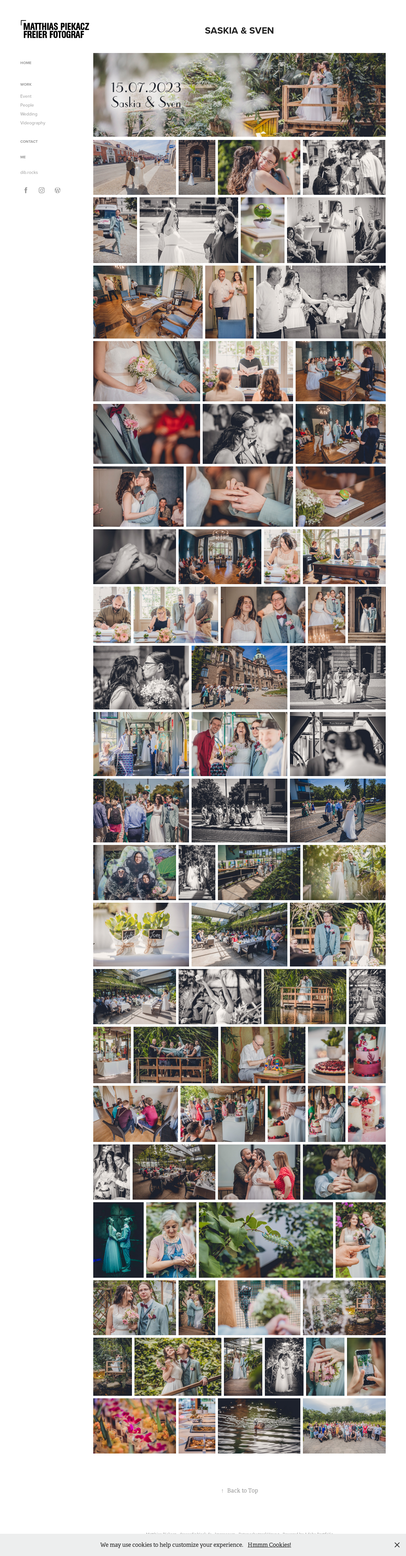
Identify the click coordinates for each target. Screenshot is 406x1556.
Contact (29, 141)
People (27, 105)
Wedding (28, 114)
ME (23, 157)
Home (25, 62)
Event (25, 96)
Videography (32, 123)
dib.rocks (29, 172)
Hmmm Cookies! (269, 1544)
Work (26, 84)
